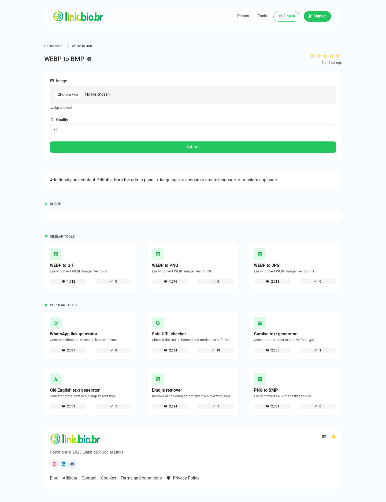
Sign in (286, 16)
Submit (193, 146)
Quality (59, 120)
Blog (54, 478)
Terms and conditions (141, 478)
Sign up (317, 16)
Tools (262, 16)
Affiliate (70, 478)
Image (58, 81)
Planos (243, 16)
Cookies (108, 478)
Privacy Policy (182, 478)
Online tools (53, 46)
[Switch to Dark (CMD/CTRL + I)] (333, 436)
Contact (88, 478)
